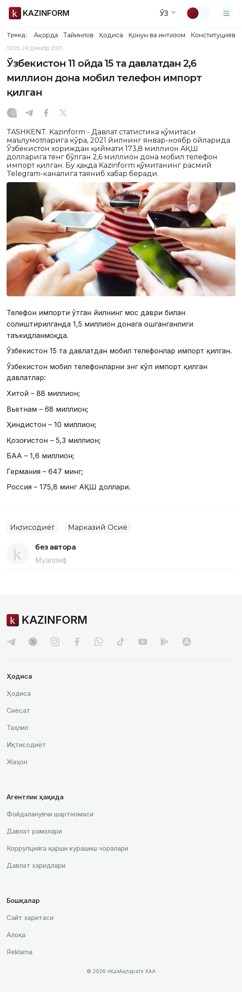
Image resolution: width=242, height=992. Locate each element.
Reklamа (20, 952)
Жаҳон (17, 762)
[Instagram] (12, 113)
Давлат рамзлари (34, 831)
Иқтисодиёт (32, 527)
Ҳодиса (111, 35)
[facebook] (76, 641)
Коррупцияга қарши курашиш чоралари (67, 848)
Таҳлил (17, 727)
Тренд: (17, 34)
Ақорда (46, 35)
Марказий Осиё (97, 527)
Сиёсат (18, 710)
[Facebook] (46, 113)
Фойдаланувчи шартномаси (50, 814)
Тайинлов (78, 35)
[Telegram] (29, 113)
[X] (63, 113)
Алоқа (16, 935)
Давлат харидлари (36, 865)
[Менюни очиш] (226, 13)
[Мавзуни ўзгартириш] (198, 13)
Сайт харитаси (30, 917)
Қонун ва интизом (156, 35)
